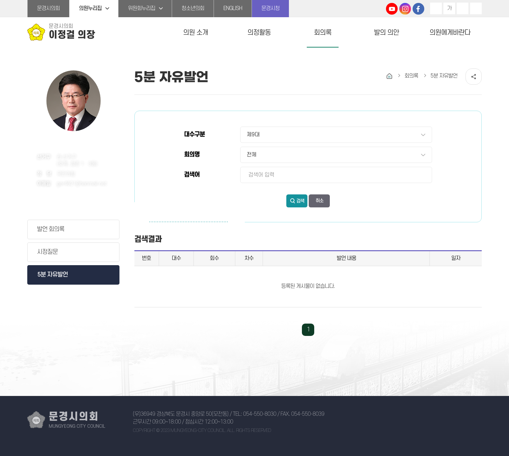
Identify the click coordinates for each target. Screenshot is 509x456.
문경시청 (270, 8)
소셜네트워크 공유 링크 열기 (474, 76)
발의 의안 (386, 32)
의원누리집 (90, 8)
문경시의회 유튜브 (392, 9)
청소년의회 (192, 8)
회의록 (322, 32)
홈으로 (389, 76)
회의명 (192, 154)
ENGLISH (232, 8)
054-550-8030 (259, 414)
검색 (300, 201)
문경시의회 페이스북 (418, 9)
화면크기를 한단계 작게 (462, 8)
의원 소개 (195, 32)
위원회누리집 (141, 8)
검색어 (192, 174)
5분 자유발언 (52, 274)
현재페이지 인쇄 (476, 8)
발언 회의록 (50, 229)
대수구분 (194, 134)
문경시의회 (48, 8)
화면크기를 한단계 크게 (436, 8)
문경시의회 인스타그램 (405, 9)
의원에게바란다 (449, 32)
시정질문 (47, 252)
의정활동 (259, 32)
